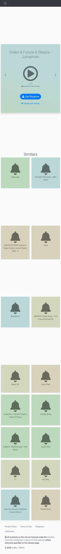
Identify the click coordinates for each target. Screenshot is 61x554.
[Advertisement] (30, 25)
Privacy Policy (11, 526)
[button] (5, 75)
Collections (9, 531)
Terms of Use (26, 526)
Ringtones (40, 526)
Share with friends (30, 103)
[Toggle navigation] (5, 3)
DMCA (21, 548)
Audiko (14, 548)
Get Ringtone (30, 96)
